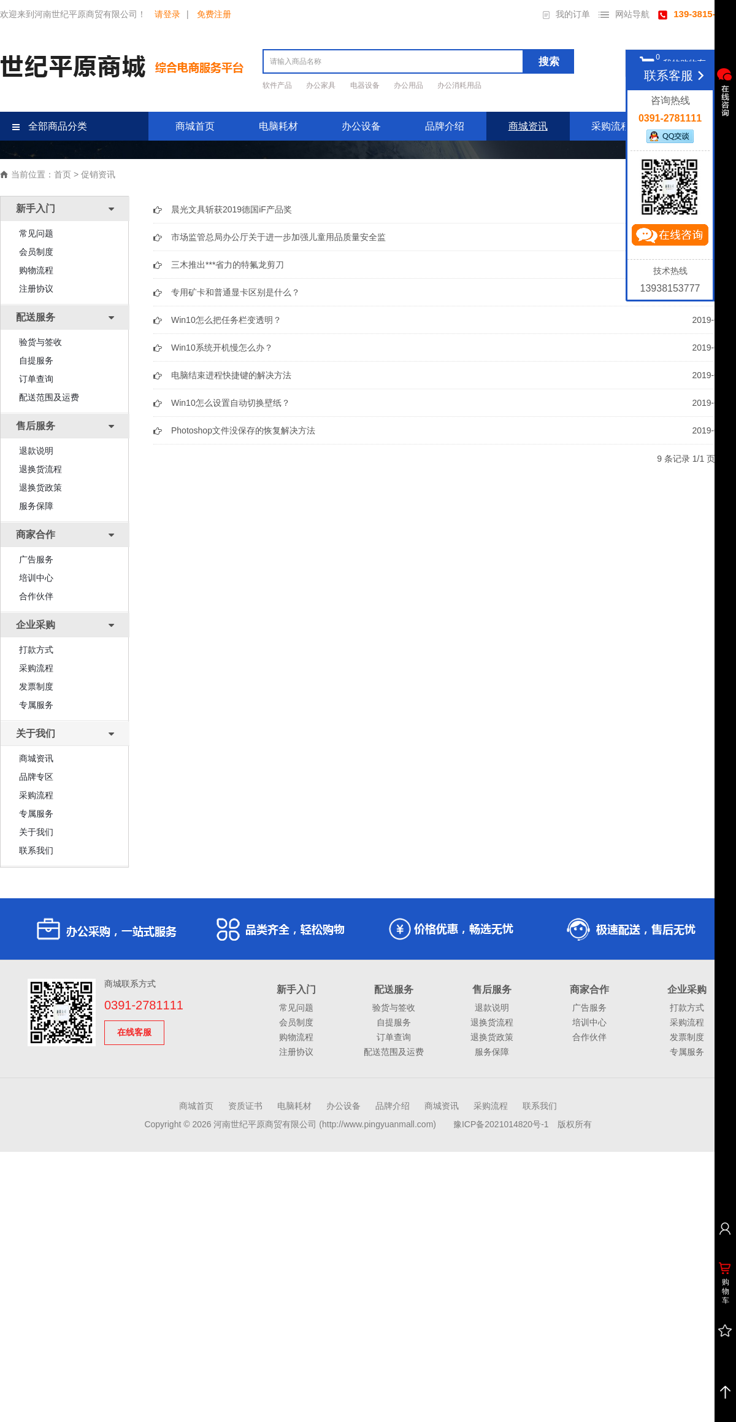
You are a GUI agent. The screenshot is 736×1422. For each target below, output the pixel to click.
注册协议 (36, 288)
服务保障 (36, 506)
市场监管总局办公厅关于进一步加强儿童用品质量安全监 (278, 237)
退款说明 (36, 451)
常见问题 (36, 233)
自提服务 (36, 360)
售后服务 (492, 989)
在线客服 (134, 1032)
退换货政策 (40, 487)
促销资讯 (98, 174)
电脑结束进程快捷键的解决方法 (231, 375)
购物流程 (36, 270)
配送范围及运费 (49, 397)
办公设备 (361, 126)
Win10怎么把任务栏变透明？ (226, 320)
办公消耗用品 (459, 85)
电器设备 (365, 85)
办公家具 (321, 85)
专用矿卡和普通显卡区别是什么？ (235, 292)
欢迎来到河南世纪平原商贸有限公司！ (73, 14)
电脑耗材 (278, 126)
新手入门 (296, 989)
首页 (62, 174)
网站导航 (624, 14)
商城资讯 (528, 126)
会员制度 (36, 252)
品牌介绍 (444, 126)
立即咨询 (670, 237)
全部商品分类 (49, 126)
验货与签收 (40, 342)
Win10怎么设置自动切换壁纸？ (230, 403)
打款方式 (36, 650)
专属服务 (36, 705)
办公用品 (409, 85)
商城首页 (195, 126)
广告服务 (36, 559)
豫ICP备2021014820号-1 (501, 1124)
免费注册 (214, 14)
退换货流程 (40, 469)
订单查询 (36, 379)
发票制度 (36, 686)
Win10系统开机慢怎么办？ (222, 347)
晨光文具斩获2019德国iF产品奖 (231, 209)
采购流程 (611, 126)
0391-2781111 (143, 1005)
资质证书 (245, 1106)
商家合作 (589, 989)
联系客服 (676, 75)
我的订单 (566, 14)
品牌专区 (36, 777)
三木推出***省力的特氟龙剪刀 (227, 265)
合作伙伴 (36, 596)
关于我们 (36, 832)
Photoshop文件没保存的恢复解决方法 (243, 430)
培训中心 (36, 578)
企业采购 (687, 989)
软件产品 (278, 85)
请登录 (167, 14)
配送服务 (393, 989)
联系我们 (36, 850)
